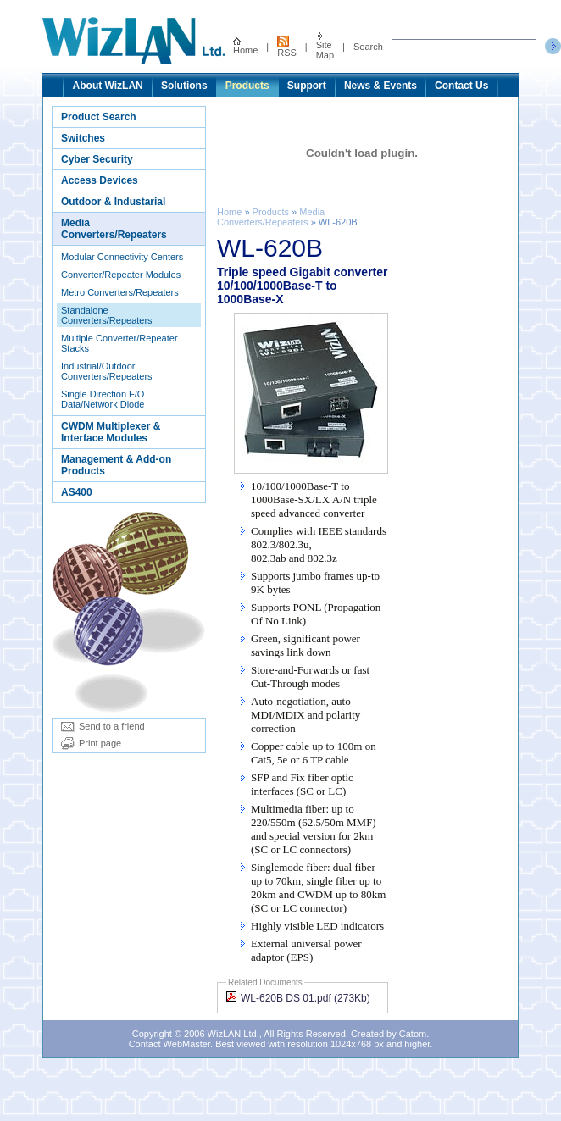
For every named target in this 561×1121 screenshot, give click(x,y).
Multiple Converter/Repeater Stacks (119, 343)
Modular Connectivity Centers (122, 257)
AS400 (76, 492)
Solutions (184, 86)
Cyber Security (97, 159)
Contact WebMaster (169, 1044)
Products (247, 86)
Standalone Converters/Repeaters (107, 315)
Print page (91, 743)
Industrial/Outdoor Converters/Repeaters (107, 371)
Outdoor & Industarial (113, 202)
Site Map (325, 46)
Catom (412, 1034)
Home (245, 46)
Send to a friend (103, 726)
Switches (83, 138)
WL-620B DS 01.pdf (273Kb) (298, 998)
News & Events (380, 86)
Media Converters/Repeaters (114, 229)
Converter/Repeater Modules (121, 274)
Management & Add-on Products (116, 465)
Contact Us (461, 86)
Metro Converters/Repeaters (120, 292)
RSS (287, 47)
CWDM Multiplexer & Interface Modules (110, 432)
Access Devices (99, 180)
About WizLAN (108, 86)
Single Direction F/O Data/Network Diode (102, 399)
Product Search (98, 117)
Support (306, 86)
